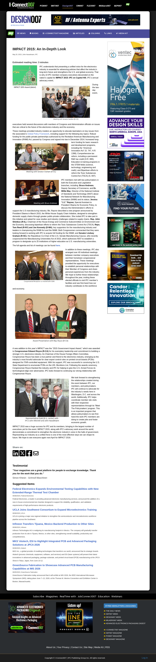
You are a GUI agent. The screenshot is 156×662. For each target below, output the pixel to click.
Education (104, 596)
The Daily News (112, 611)
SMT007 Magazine (113, 633)
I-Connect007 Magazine (56, 33)
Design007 (67, 6)
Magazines (52, 596)
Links (108, 33)
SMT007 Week (111, 614)
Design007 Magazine (114, 639)
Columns (94, 33)
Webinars (116, 596)
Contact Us (76, 647)
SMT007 (55, 6)
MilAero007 (105, 6)
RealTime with (68, 596)
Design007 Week (112, 617)
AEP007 (118, 6)
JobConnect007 (87, 596)
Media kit (122, 33)
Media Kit (99, 647)
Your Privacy (63, 647)
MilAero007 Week (113, 620)
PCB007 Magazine (113, 636)
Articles (78, 33)
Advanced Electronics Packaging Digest (124, 623)
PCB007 (43, 6)
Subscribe (38, 596)
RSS (107, 647)
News (21, 33)
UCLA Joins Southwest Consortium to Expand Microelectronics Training (55, 509)
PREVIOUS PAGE (17, 25)
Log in (145, 658)
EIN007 (79, 6)
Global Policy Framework (38, 134)
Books (34, 33)
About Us (50, 647)
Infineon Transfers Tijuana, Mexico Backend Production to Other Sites (53, 524)
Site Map (88, 647)
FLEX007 (91, 6)
